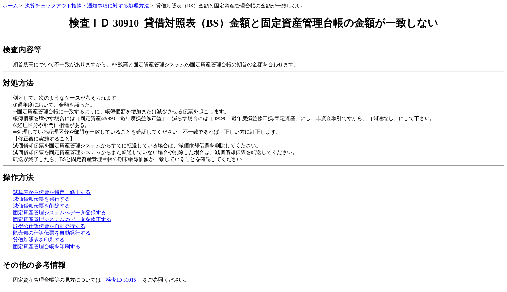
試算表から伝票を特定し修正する (52, 192)
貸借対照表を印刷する (39, 239)
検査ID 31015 (121, 280)
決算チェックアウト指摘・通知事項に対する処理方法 (87, 5)
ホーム (10, 5)
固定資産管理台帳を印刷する (46, 246)
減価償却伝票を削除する (41, 205)
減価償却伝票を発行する (41, 199)
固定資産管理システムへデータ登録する (59, 212)
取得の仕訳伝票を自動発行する (49, 226)
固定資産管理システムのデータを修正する (62, 219)
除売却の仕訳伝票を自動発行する (52, 233)
